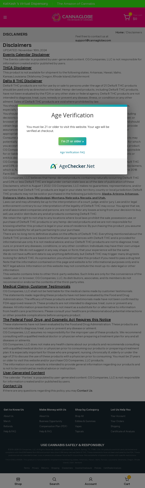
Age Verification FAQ (72, 152)
